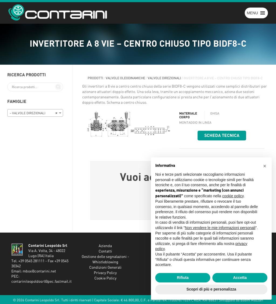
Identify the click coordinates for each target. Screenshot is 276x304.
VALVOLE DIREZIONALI (164, 78)
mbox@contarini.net (39, 271)
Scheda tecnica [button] (221, 135)
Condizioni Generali (105, 268)
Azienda (105, 246)
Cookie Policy (105, 278)
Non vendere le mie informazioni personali (220, 228)
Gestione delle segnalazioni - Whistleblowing (105, 259)
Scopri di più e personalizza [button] (211, 289)
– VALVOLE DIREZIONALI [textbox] (33, 113)
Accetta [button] (240, 277)
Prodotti (95, 78)
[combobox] (35, 113)
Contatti (105, 251)
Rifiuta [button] (183, 277)
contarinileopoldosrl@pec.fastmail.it (41, 282)
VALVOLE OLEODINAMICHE (125, 78)
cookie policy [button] (233, 196)
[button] (252, 13)
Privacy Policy (105, 273)
